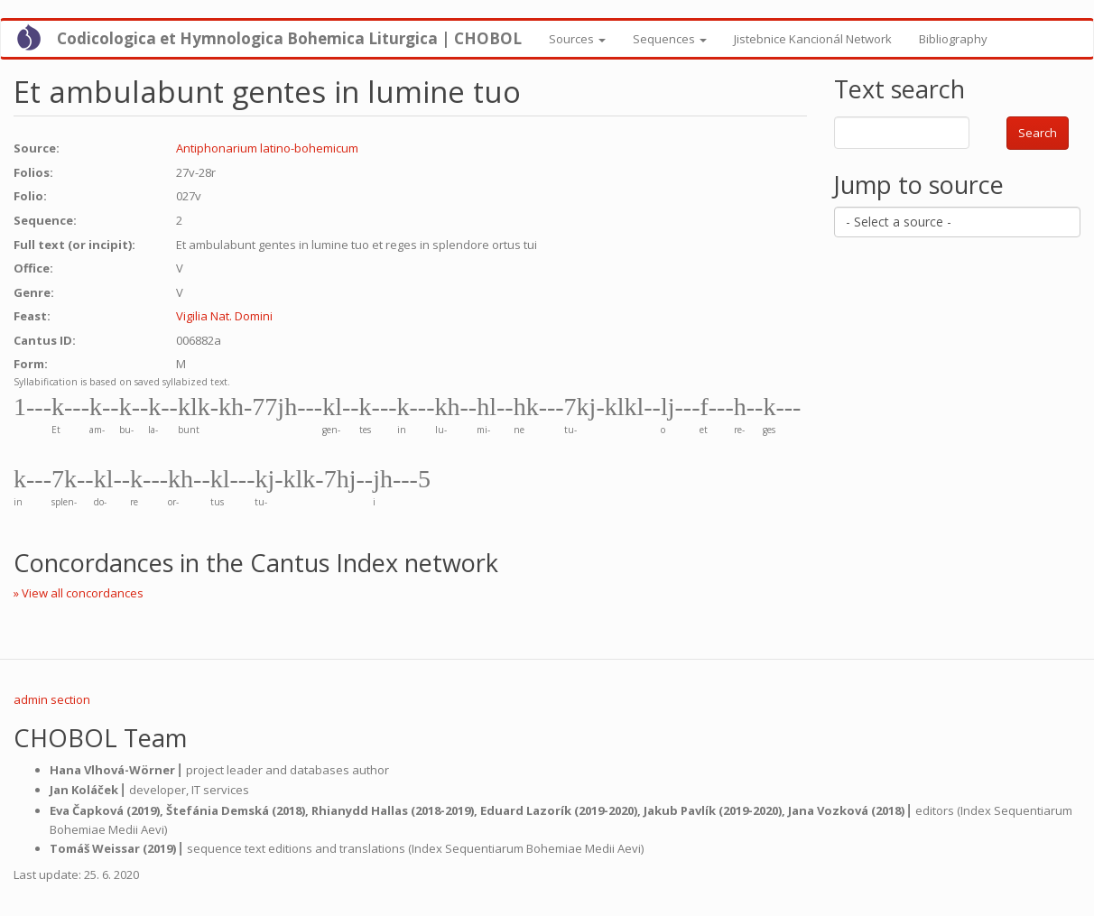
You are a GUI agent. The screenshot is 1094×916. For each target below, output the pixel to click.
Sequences (670, 39)
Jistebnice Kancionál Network (813, 39)
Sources (577, 39)
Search (1037, 133)
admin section (52, 699)
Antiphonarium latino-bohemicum (267, 148)
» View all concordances (79, 593)
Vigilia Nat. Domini (224, 316)
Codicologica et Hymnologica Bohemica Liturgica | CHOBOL (289, 38)
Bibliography (953, 39)
